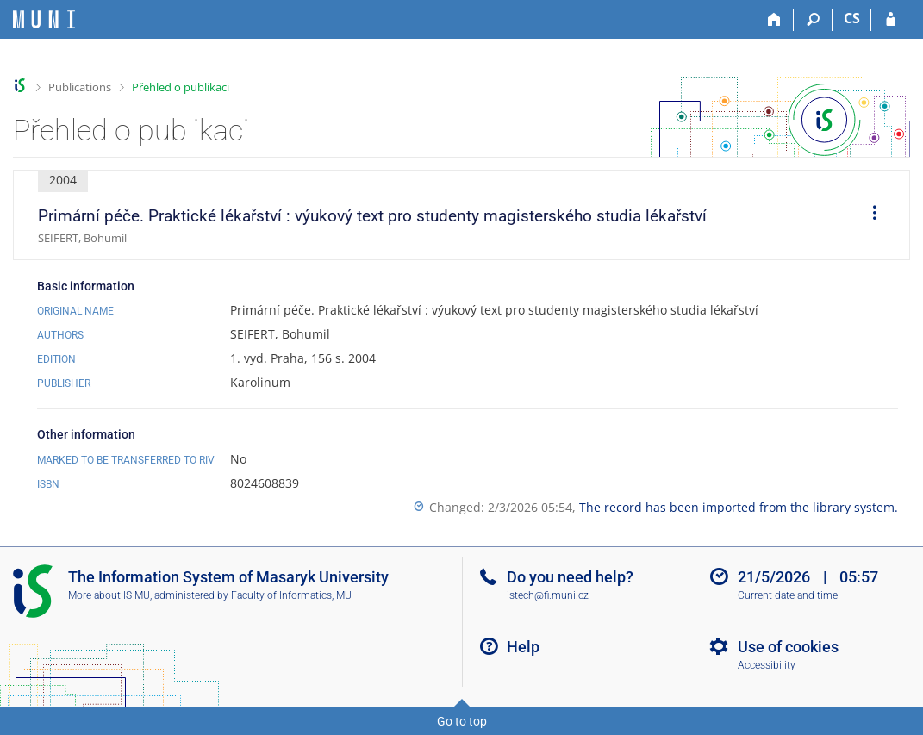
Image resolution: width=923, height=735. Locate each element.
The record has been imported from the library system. (738, 507)
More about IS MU (109, 595)
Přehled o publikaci (180, 87)
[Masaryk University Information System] (44, 19)
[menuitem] (868, 215)
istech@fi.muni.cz (548, 595)
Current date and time (788, 595)
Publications (79, 87)
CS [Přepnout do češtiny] (852, 18)
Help (523, 647)
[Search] (813, 20)
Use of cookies (788, 647)
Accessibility (766, 665)
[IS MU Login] (890, 20)
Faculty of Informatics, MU (291, 595)
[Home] (774, 20)
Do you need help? (570, 577)
